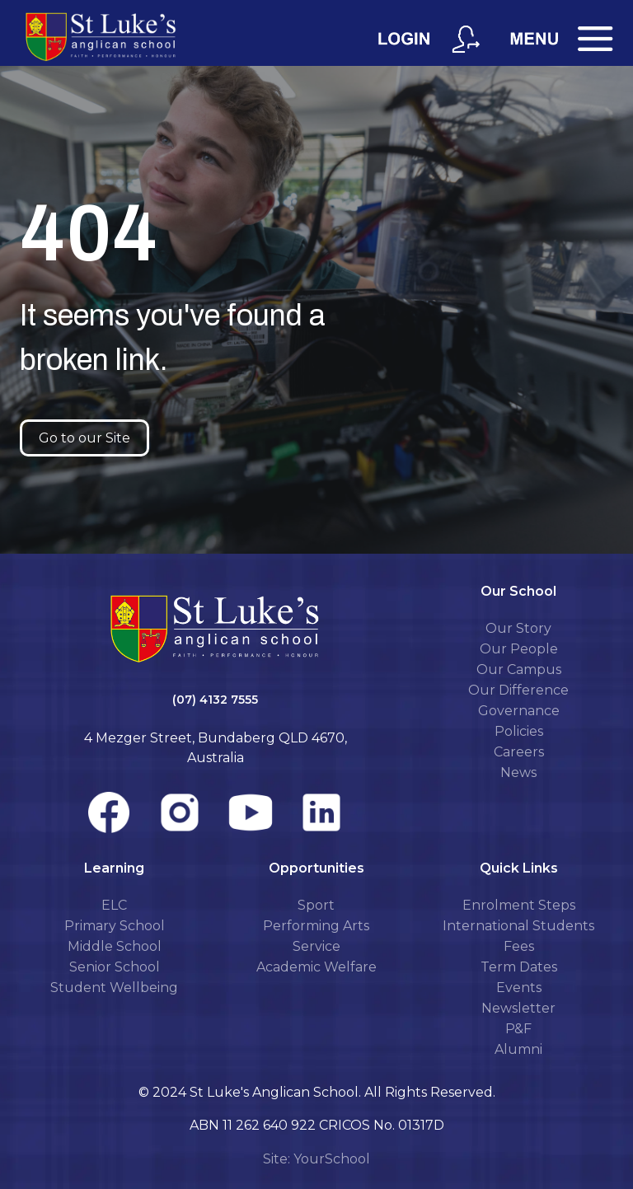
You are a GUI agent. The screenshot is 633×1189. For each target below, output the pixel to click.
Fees (519, 946)
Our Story (518, 628)
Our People (519, 649)
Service (316, 946)
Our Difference (518, 690)
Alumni (518, 1049)
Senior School (114, 967)
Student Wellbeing (114, 987)
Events (519, 987)
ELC (114, 905)
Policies (519, 731)
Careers (519, 752)
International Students (518, 926)
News (518, 772)
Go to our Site (84, 438)
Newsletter (518, 1008)
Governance (519, 711)
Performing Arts (316, 926)
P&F (518, 1029)
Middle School (115, 946)
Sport (316, 905)
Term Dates (519, 967)
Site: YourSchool (316, 1159)
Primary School (114, 926)
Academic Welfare (316, 967)
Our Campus (518, 669)
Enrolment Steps (518, 905)
